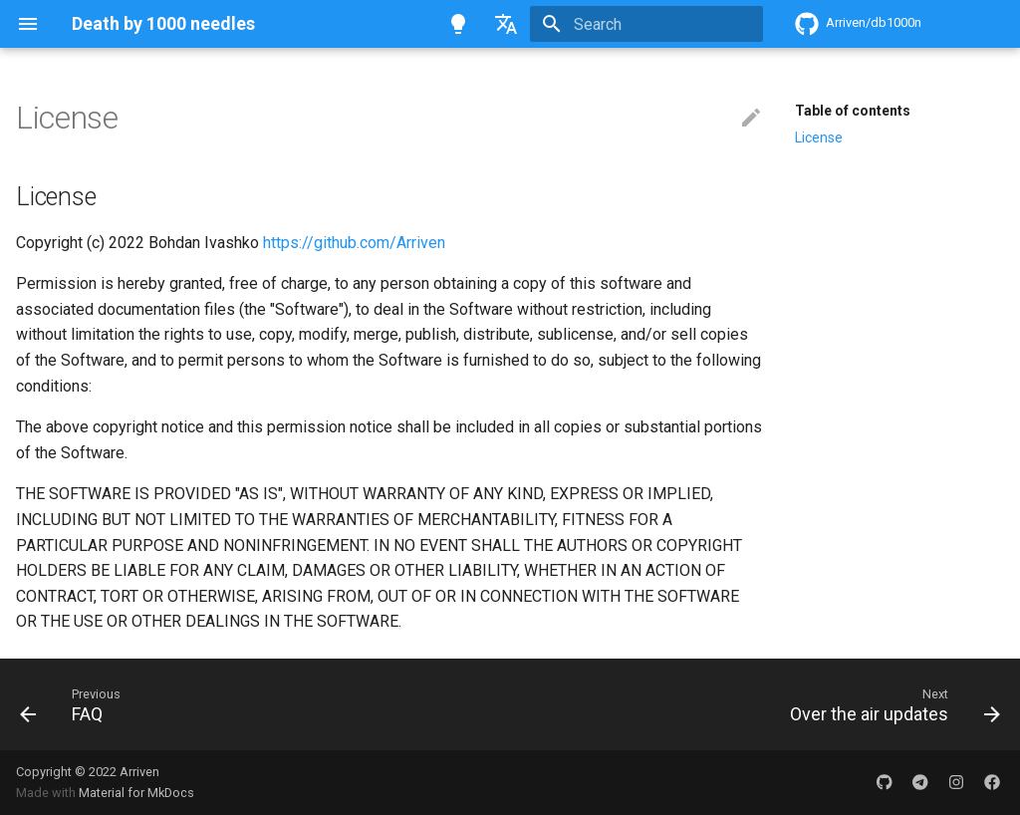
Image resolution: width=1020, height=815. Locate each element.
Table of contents (852, 111)
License (819, 137)
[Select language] (506, 24)
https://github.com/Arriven (354, 242)
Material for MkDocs (136, 792)
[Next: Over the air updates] (890, 704)
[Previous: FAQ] (66, 704)
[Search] (646, 24)
